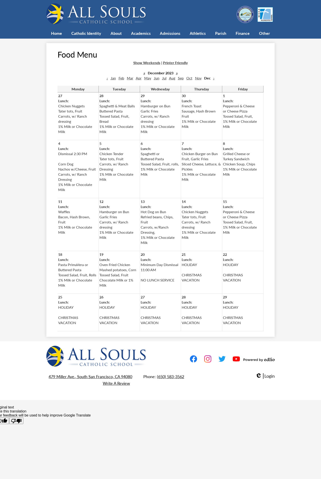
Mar (130, 78)
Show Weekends (146, 62)
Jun (156, 78)
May (147, 78)
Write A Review (116, 383)
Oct (189, 78)
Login (265, 376)
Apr (139, 78)
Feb (121, 78)
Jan (113, 78)
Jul (164, 78)
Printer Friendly (175, 62)
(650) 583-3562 (170, 376)
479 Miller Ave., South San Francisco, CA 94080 (90, 376)
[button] (86, 33)
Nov (198, 78)
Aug (172, 78)
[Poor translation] (16, 420)
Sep (181, 78)
